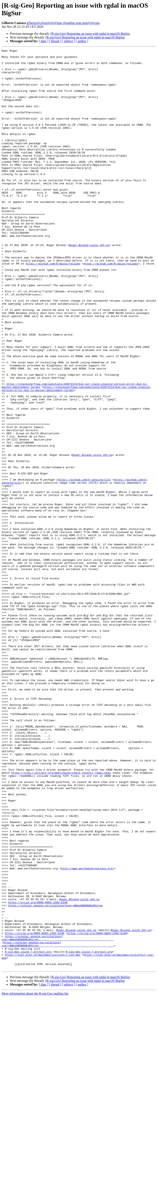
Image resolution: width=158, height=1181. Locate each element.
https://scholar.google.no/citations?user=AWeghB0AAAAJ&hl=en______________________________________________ (57, 1115)
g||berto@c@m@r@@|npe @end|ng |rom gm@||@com (63, 23)
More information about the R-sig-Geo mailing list (35, 1177)
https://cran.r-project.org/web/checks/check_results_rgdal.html (61, 918)
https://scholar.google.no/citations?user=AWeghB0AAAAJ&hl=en (55, 1077)
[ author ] (82, 41)
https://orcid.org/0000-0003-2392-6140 (37, 1073)
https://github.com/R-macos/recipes (53, 307)
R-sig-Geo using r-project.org (28, 1132)
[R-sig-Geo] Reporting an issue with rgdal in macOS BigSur (90, 33)
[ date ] (43, 41)
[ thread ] (55, 41)
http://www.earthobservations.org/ (87, 1032)
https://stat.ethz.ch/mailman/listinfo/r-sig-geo (42, 1136)
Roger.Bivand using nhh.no (89, 284)
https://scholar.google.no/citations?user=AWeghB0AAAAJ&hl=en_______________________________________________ (58, 1123)
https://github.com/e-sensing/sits (84, 566)
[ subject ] (68, 41)
